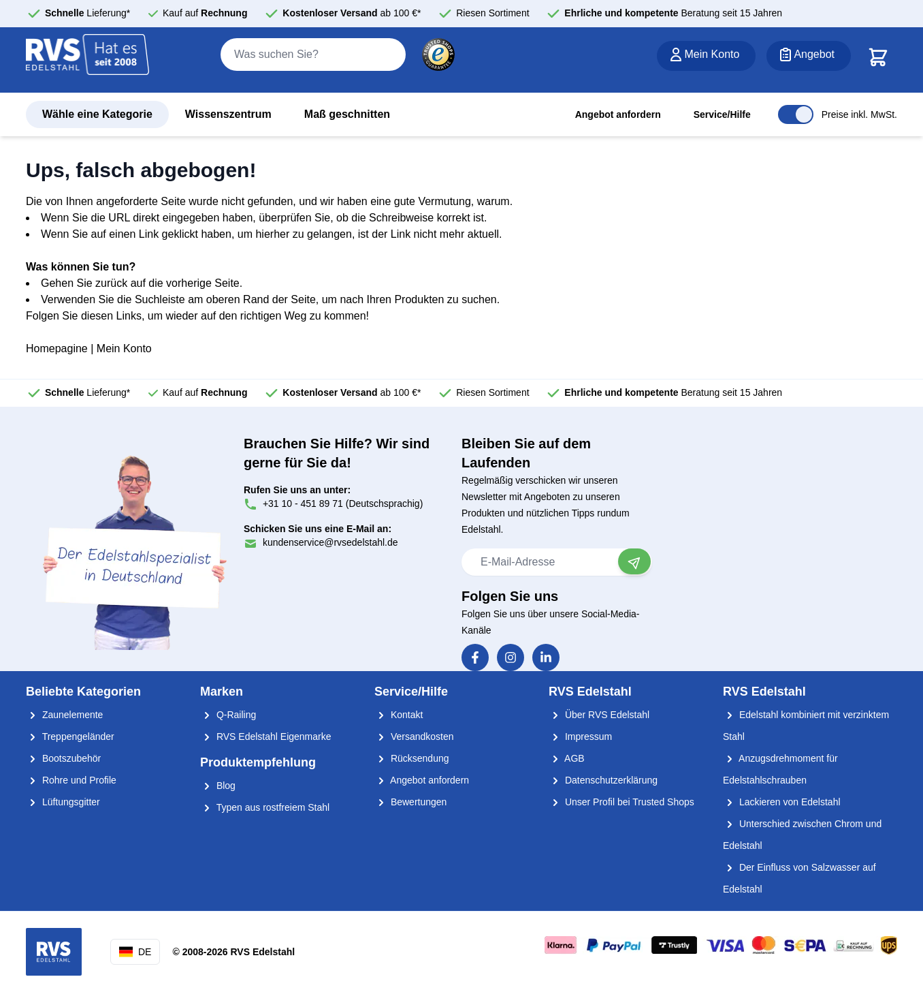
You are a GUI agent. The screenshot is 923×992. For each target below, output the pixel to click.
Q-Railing (228, 714)
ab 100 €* (351, 12)
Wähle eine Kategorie (97, 114)
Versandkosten (414, 736)
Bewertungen (410, 801)
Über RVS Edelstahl (599, 714)
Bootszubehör (63, 758)
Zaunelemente (64, 714)
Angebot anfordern (618, 114)
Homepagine (57, 348)
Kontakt (398, 714)
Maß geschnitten (347, 114)
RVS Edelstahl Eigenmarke (265, 736)
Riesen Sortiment (492, 12)
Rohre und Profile (71, 780)
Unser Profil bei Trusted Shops (621, 801)
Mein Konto (124, 348)
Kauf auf (205, 12)
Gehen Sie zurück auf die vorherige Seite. (141, 283)
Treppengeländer (70, 736)
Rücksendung (411, 758)
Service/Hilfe (722, 114)
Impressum (580, 736)
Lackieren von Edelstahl (782, 801)
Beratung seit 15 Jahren (673, 12)
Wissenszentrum (228, 114)
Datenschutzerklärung (603, 780)
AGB (567, 758)
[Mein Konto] (706, 56)
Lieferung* (87, 12)
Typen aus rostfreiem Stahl (264, 807)
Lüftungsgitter (63, 801)
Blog (218, 785)
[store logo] (88, 60)
